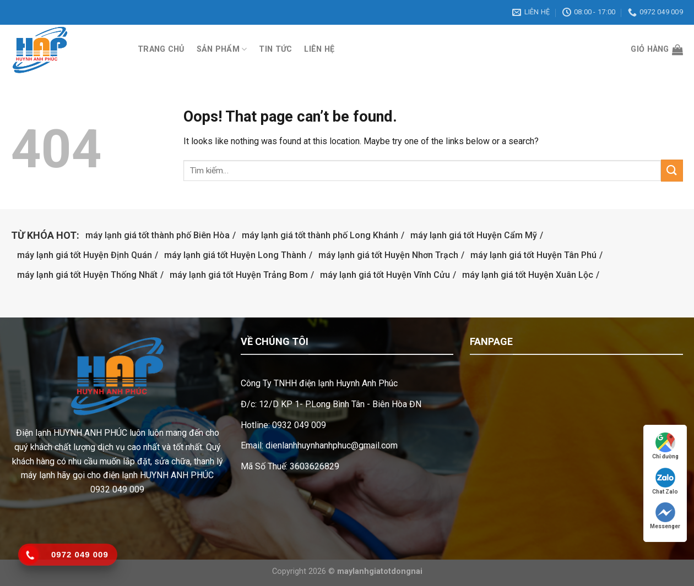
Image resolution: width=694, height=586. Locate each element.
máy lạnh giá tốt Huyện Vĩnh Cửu (385, 275)
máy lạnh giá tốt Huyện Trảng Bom (239, 275)
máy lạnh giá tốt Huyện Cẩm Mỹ (473, 235)
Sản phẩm (222, 49)
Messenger (665, 515)
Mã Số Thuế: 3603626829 (290, 466)
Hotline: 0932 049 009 (283, 425)
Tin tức (275, 49)
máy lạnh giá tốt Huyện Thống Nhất (87, 275)
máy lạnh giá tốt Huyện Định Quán (84, 255)
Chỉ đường (665, 445)
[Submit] (672, 170)
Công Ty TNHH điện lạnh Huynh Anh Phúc (319, 383)
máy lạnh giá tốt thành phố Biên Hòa (157, 235)
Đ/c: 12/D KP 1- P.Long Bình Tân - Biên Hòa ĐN (331, 404)
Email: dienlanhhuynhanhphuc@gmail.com (319, 445)
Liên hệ (319, 49)
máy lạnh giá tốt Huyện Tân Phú (533, 255)
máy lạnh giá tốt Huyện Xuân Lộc (527, 275)
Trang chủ (161, 49)
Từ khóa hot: (45, 235)
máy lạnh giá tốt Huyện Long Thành (235, 255)
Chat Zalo (665, 481)
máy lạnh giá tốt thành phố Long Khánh (320, 235)
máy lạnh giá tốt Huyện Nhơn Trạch (388, 255)
